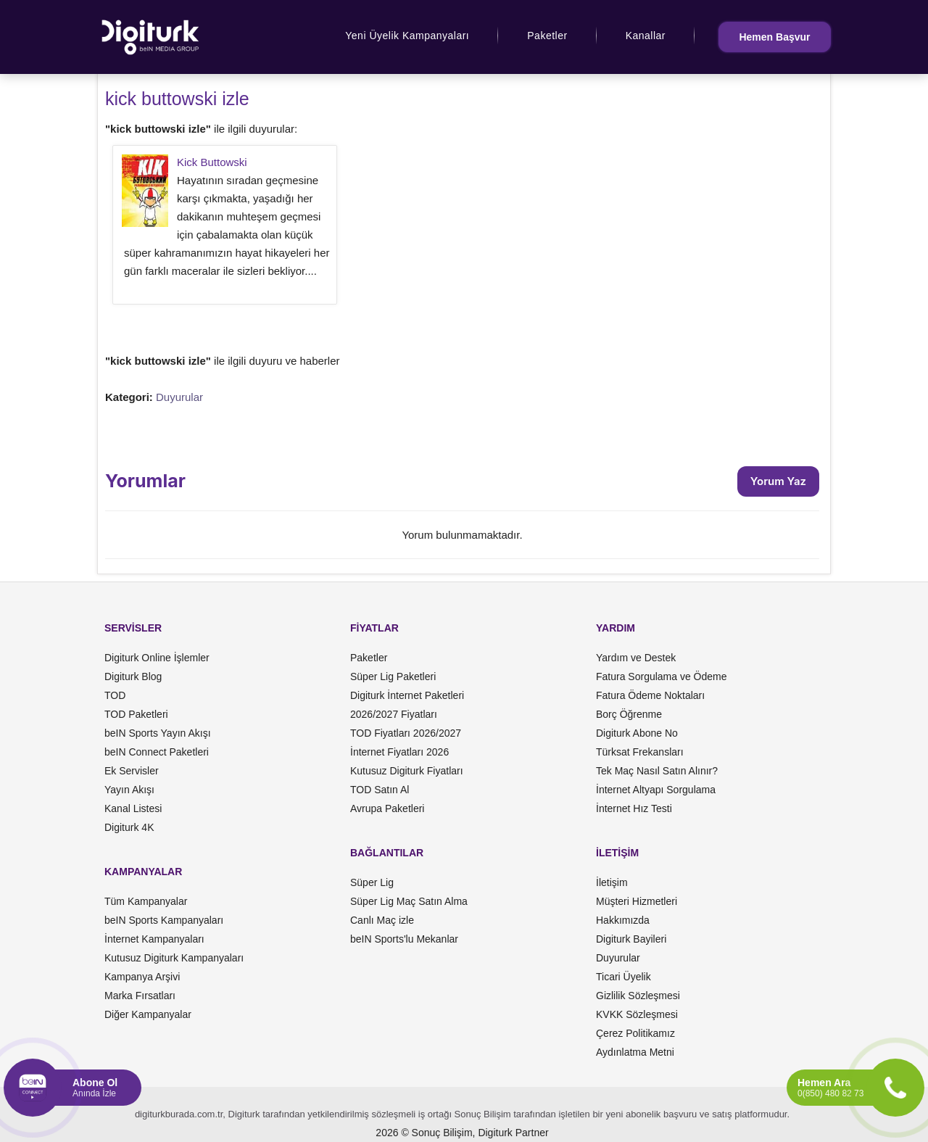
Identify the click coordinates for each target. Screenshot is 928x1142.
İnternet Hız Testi (634, 808)
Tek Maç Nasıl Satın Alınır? (657, 771)
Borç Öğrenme (629, 714)
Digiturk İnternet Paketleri (407, 695)
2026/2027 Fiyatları (393, 714)
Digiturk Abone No (637, 733)
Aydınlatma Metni (635, 1052)
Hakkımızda (623, 920)
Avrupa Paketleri (387, 808)
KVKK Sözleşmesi (637, 1014)
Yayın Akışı (129, 789)
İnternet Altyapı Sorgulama (656, 789)
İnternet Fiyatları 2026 (399, 752)
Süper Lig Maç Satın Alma (409, 901)
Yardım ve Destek (636, 657)
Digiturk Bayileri (631, 939)
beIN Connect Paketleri (156, 752)
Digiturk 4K (129, 827)
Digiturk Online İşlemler (157, 657)
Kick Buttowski (212, 162)
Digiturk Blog (133, 676)
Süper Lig (372, 882)
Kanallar (646, 35)
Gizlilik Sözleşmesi (638, 995)
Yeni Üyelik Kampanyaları (407, 35)
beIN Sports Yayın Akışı (157, 733)
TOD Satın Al (379, 789)
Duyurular (179, 397)
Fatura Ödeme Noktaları (650, 695)
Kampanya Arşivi (142, 976)
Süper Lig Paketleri (393, 676)
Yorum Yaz (778, 481)
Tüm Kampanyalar (145, 901)
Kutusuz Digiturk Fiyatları (406, 771)
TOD (114, 695)
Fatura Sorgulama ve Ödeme (661, 676)
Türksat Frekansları (640, 752)
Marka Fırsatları (139, 995)
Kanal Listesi (133, 808)
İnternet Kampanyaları (154, 939)
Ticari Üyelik (623, 976)
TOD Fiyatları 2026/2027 (405, 733)
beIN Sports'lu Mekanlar (404, 939)
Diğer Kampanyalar (147, 1014)
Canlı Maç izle (382, 920)
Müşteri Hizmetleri (636, 901)
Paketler (547, 35)
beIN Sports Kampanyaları (163, 920)
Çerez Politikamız (635, 1033)
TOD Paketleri (136, 714)
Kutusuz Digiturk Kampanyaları (174, 958)
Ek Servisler (131, 771)
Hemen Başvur (774, 37)
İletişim (612, 882)
